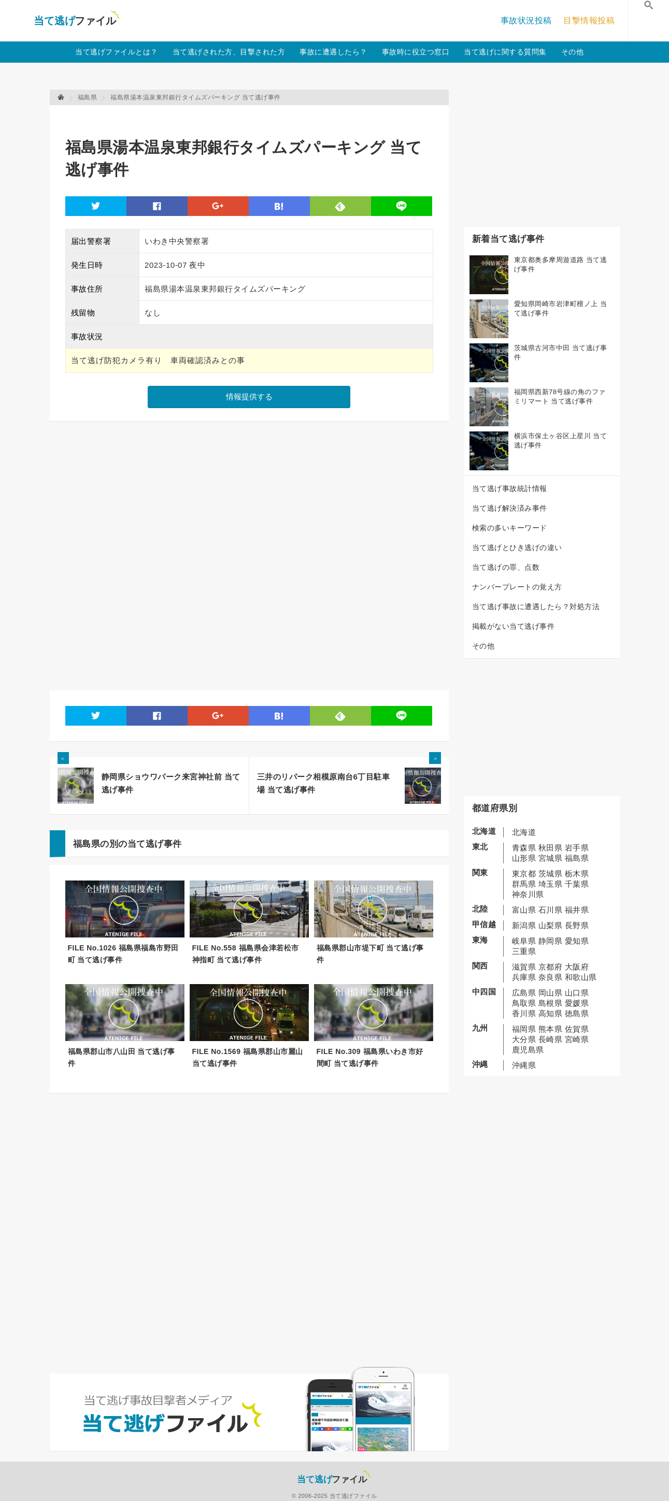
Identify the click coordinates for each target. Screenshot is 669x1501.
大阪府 (577, 966)
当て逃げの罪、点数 (506, 567)
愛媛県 (577, 1003)
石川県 (550, 909)
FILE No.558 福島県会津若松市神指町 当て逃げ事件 (245, 954)
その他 (572, 52)
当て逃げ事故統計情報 (509, 488)
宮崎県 (577, 1039)
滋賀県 (524, 966)
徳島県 (577, 1013)
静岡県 (550, 940)
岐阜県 (524, 940)
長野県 (577, 925)
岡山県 (550, 992)
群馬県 (524, 883)
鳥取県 (524, 1003)
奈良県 (550, 977)
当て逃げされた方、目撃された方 (229, 52)
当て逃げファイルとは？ (116, 52)
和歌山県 (581, 977)
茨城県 (550, 873)
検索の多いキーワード (509, 528)
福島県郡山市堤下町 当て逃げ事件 (370, 954)
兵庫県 (524, 977)
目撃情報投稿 (589, 20)
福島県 (577, 858)
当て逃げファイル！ (76, 20)
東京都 (524, 873)
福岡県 (524, 1028)
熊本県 (550, 1028)
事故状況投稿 (526, 20)
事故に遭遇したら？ (333, 52)
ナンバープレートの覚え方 (517, 587)
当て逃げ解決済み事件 (509, 508)
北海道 (524, 832)
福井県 (577, 909)
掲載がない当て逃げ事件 (513, 626)
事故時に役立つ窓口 (416, 52)
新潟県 (524, 925)
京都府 (550, 966)
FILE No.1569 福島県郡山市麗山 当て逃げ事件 (247, 1057)
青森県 (524, 847)
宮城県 (550, 858)
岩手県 (577, 847)
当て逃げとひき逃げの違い (517, 547)
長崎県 (550, 1039)
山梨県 (550, 925)
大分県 (524, 1039)
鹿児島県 (528, 1049)
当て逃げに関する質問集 (505, 52)
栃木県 (577, 873)
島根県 (550, 1003)
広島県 (524, 992)
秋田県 (550, 847)
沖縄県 (524, 1065)
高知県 (550, 1013)
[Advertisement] (254, 117)
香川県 (524, 1013)
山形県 (524, 858)
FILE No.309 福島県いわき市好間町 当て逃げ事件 (370, 1057)
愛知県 (577, 940)
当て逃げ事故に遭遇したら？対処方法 (536, 606)
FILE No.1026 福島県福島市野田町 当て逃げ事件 (123, 954)
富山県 (524, 909)
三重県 (524, 951)
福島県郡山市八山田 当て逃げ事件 (121, 1057)
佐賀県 (577, 1028)
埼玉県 (550, 883)
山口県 (577, 992)
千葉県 (577, 883)
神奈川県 (528, 894)
